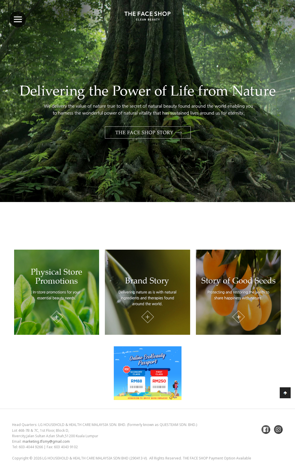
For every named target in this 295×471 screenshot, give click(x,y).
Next (276, 116)
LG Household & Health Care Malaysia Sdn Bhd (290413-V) (94, 458)
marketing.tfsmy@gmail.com (46, 441)
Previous (19, 116)
